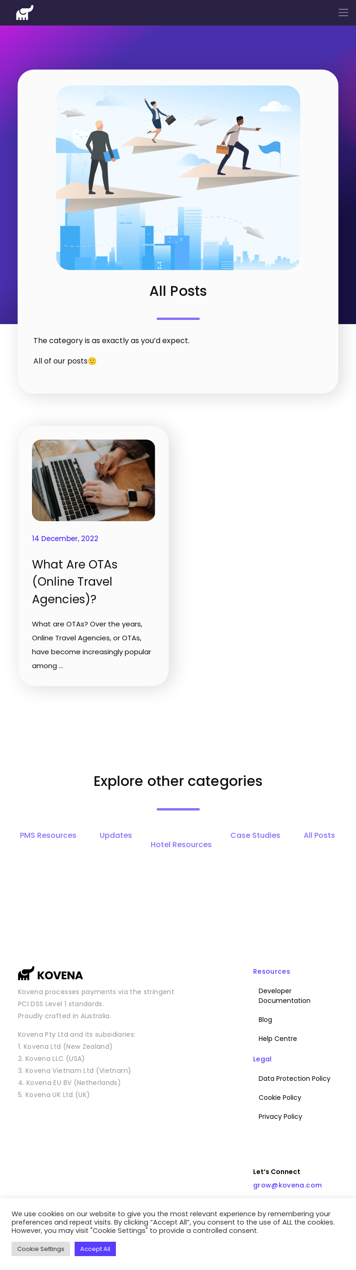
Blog (265, 1019)
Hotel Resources (181, 844)
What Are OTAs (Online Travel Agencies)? (75, 581)
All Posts (319, 835)
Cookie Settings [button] (40, 1248)
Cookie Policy (280, 1097)
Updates (116, 835)
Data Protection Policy (295, 1078)
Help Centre (278, 1038)
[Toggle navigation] (343, 12)
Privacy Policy (280, 1116)
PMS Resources (48, 835)
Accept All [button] (95, 1248)
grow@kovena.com (287, 1185)
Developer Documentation (285, 995)
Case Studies (255, 835)
